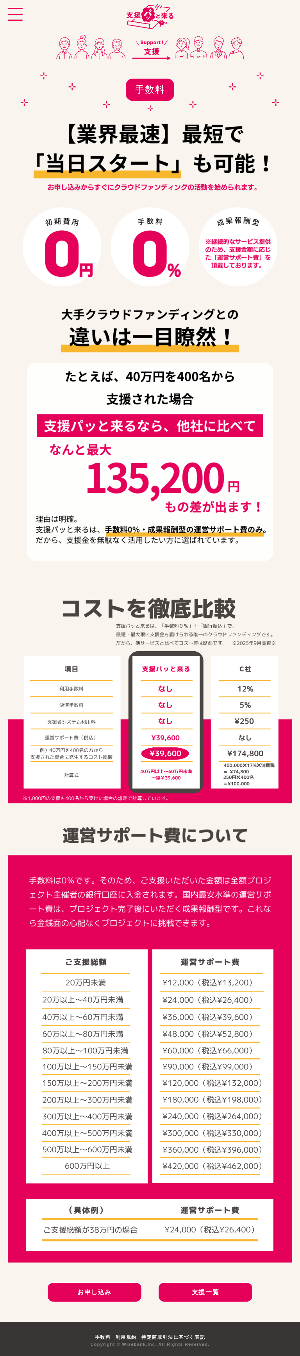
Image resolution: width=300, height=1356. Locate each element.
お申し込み (94, 1292)
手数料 (103, 1337)
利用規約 (126, 1337)
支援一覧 (205, 1292)
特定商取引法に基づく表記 (173, 1337)
